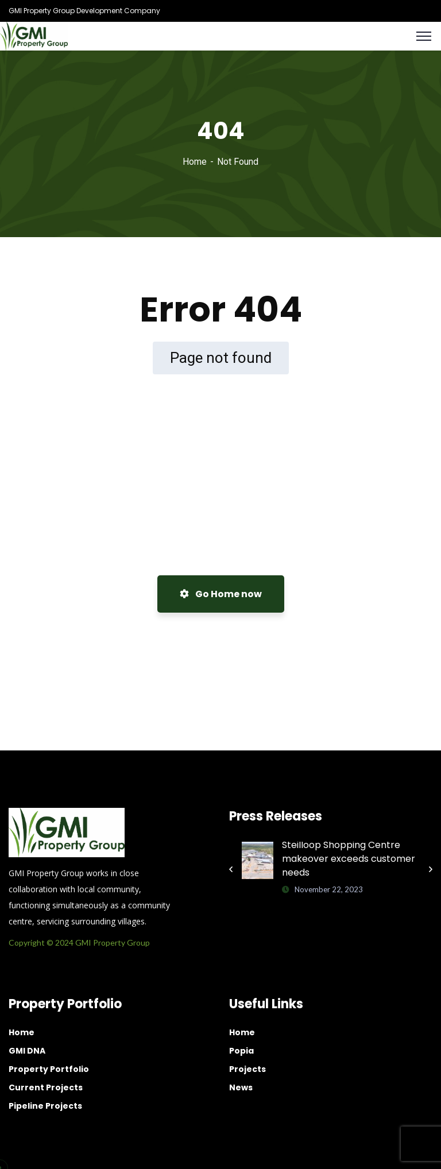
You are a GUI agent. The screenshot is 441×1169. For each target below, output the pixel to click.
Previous (231, 869)
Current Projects (46, 1087)
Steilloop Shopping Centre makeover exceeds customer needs (348, 858)
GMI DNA (27, 1050)
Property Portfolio (49, 1069)
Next (430, 869)
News (241, 1087)
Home (195, 161)
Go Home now (221, 594)
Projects (247, 1069)
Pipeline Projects (45, 1106)
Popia (241, 1050)
